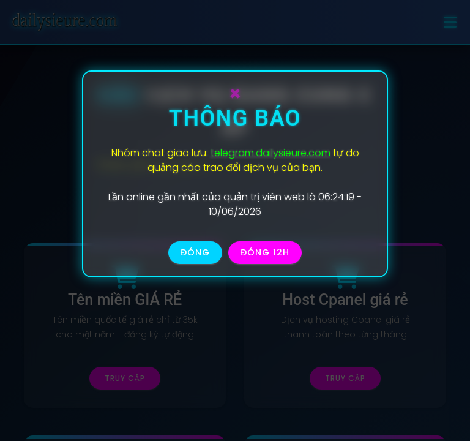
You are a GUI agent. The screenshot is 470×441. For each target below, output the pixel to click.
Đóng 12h (265, 252)
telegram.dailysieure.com (270, 153)
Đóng (195, 252)
